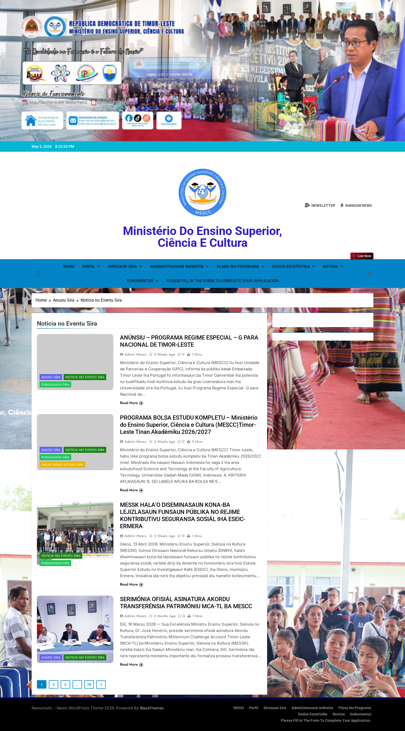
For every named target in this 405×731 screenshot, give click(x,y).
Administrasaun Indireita (177, 266)
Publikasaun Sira (55, 384)
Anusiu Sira (50, 377)
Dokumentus (140, 280)
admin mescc (135, 354)
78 (89, 685)
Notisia (330, 266)
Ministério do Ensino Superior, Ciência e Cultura (202, 237)
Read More (131, 402)
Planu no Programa (238, 266)
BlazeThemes (152, 708)
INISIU (68, 266)
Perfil (88, 266)
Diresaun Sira (122, 266)
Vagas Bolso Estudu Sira (62, 464)
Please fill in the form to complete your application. (223, 280)
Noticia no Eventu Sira (84, 377)
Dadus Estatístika (291, 266)
